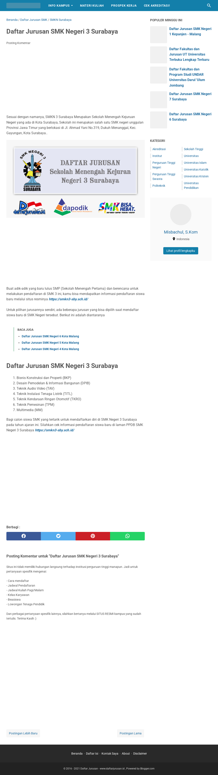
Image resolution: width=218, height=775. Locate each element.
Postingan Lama (131, 733)
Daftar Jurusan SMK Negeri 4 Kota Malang (50, 349)
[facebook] (23, 536)
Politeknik (158, 185)
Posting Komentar (18, 43)
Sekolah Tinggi (193, 149)
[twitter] (58, 536)
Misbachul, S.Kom (181, 232)
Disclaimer (140, 753)
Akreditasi (159, 149)
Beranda (77, 753)
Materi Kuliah (92, 5)
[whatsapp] (127, 536)
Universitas (191, 156)
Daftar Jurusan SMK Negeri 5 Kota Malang (50, 342)
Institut (157, 156)
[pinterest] (93, 536)
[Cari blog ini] (209, 5)
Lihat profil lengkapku (180, 250)
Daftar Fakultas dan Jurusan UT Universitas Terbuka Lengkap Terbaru (189, 54)
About (126, 753)
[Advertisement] (75, 80)
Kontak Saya (110, 753)
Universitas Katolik (196, 169)
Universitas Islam (195, 162)
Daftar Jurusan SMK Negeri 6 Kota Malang (50, 336)
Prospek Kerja (123, 5)
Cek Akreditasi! (157, 5)
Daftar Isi (92, 753)
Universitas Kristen (196, 176)
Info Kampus (59, 5)
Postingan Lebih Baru (23, 733)
